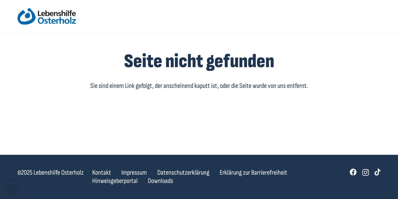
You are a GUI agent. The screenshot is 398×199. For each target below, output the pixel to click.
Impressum (134, 172)
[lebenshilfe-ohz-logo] (46, 16)
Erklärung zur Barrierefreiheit (253, 172)
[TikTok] (377, 172)
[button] (12, 187)
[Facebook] (353, 172)
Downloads (160, 181)
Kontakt (101, 172)
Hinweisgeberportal (115, 181)
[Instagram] (365, 172)
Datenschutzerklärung (183, 172)
